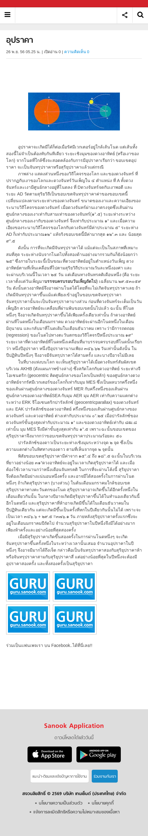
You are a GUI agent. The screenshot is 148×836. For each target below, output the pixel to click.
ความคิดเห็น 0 (76, 51)
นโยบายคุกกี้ (103, 803)
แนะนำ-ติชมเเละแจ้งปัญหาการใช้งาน (59, 776)
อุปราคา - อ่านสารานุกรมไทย (68, 15)
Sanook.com (18, 4)
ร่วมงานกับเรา (105, 776)
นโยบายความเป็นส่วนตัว (61, 803)
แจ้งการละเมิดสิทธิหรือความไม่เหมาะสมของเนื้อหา (76, 812)
